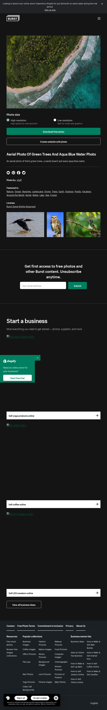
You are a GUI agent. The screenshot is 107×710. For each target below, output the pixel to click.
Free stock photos (11, 643)
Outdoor (69, 191)
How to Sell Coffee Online (93, 665)
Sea (47, 195)
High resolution (18, 120)
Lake (42, 195)
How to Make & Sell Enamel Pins (93, 655)
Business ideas (77, 641)
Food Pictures (61, 649)
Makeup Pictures (58, 643)
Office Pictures (29, 653)
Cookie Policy (50, 704)
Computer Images (59, 655)
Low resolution (65, 120)
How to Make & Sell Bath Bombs (93, 644)
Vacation (86, 191)
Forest (53, 195)
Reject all (21, 698)
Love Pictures (45, 674)
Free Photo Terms (26, 625)
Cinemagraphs (61, 661)
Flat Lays (26, 661)
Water (35, 195)
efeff (19, 180)
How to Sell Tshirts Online (77, 680)
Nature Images (45, 649)
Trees (54, 191)
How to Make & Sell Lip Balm (77, 665)
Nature (10, 191)
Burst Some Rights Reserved (21, 206)
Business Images (27, 643)
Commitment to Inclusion (50, 625)
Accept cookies (40, 698)
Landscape (37, 191)
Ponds (78, 191)
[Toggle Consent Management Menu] (8, 698)
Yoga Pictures (29, 681)
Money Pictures (42, 655)
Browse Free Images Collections (12, 652)
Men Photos (28, 674)
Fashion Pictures (42, 643)
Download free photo (53, 131)
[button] (8, 698)
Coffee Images (29, 649)
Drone (47, 191)
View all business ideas (24, 604)
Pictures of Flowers (60, 675)
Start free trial (17, 378)
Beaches (26, 191)
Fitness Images (45, 681)
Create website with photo (53, 141)
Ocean (18, 191)
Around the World (15, 195)
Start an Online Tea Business (77, 654)
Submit (77, 285)
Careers (11, 625)
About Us (80, 625)
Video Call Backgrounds (28, 688)
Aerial (28, 195)
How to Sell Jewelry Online (77, 673)
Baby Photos (60, 681)
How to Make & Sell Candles (93, 673)
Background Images (44, 663)
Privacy (70, 625)
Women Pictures (58, 668)
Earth (61, 191)
